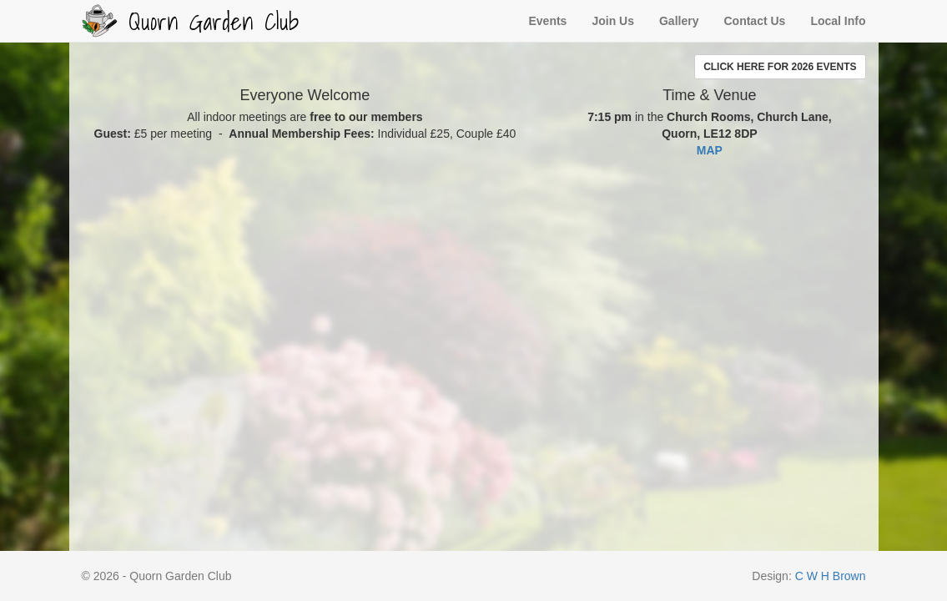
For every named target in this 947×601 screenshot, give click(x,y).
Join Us (613, 21)
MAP (710, 150)
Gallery (678, 21)
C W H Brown (830, 576)
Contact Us (754, 21)
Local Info (837, 21)
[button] (779, 66)
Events (547, 21)
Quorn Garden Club (190, 21)
